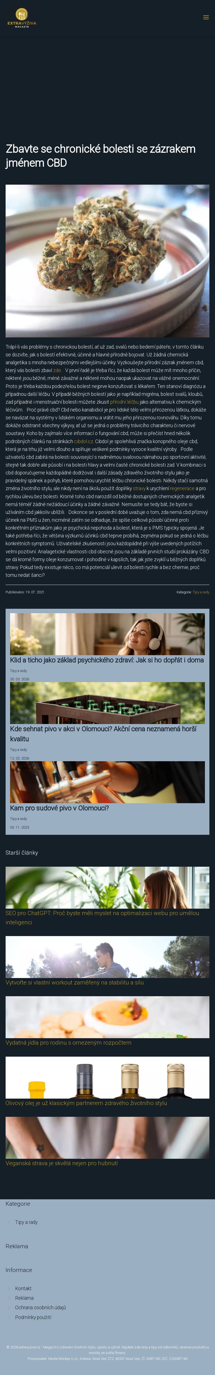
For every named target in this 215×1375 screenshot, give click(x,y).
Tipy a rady (201, 592)
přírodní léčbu (124, 402)
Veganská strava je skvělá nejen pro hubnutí (62, 1163)
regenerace (182, 488)
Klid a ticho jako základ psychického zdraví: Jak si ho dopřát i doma (107, 660)
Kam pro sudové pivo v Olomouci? (59, 808)
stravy (139, 488)
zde (57, 370)
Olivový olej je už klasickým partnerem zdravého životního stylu (86, 1103)
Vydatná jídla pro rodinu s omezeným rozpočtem (69, 1042)
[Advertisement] (107, 78)
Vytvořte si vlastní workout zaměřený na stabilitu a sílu (75, 982)
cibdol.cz (83, 441)
